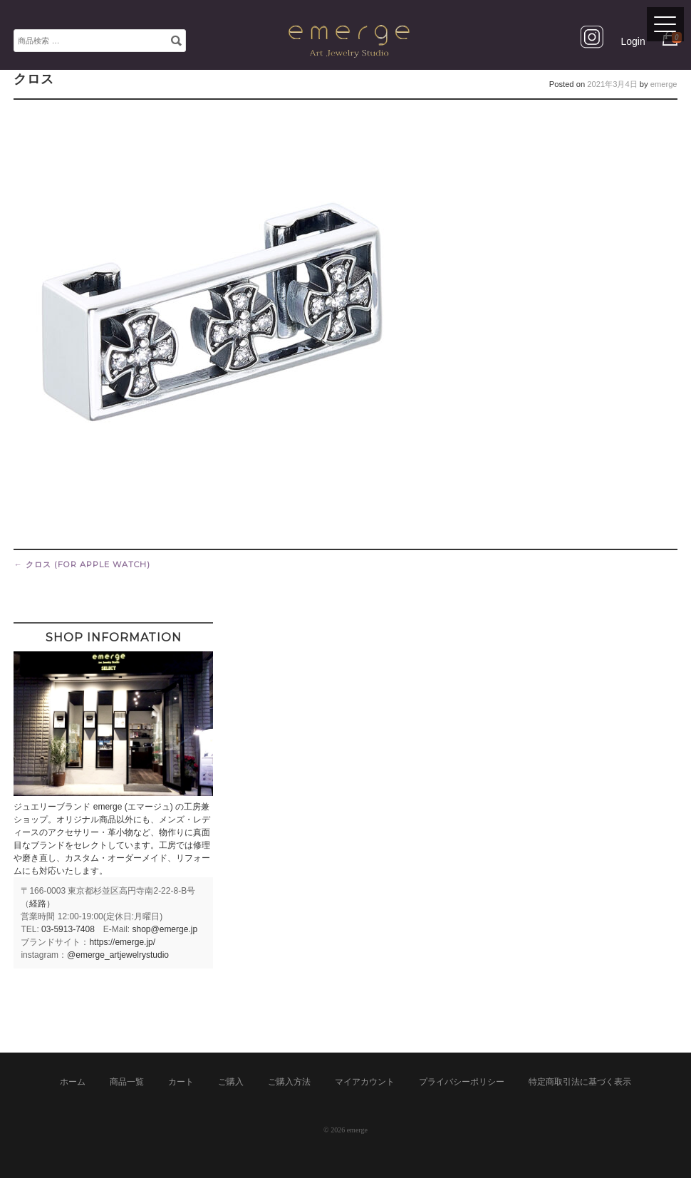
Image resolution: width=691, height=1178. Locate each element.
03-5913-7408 (68, 929)
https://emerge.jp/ (122, 942)
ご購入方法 (289, 1082)
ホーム (72, 1082)
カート (181, 1082)
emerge (663, 84)
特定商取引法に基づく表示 (580, 1082)
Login (632, 41)
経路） (42, 904)
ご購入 (231, 1082)
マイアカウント (365, 1082)
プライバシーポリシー (461, 1082)
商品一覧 (127, 1082)
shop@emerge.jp (165, 929)
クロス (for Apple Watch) (82, 564)
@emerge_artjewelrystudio (118, 955)
